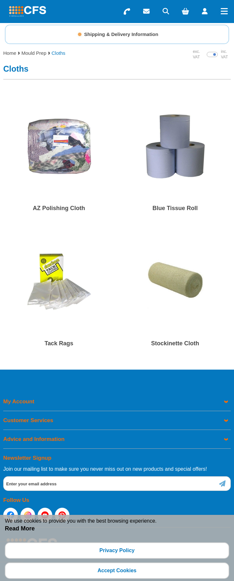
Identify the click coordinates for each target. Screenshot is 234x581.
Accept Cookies (116, 570)
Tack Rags (58, 343)
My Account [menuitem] (18, 401)
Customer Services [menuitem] (28, 420)
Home (9, 53)
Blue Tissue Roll (175, 208)
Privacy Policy (117, 550)
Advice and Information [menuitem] (34, 439)
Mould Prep (33, 53)
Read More (20, 528)
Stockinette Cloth (175, 343)
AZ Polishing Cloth (59, 208)
